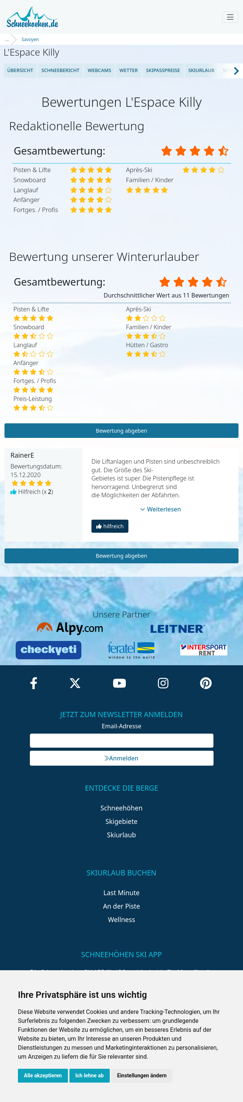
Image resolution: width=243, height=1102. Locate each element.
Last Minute (121, 892)
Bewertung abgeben (121, 430)
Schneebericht (60, 70)
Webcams (99, 70)
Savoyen (30, 39)
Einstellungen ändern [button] (142, 1075)
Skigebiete (122, 821)
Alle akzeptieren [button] (43, 1075)
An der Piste (121, 906)
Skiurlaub (201, 70)
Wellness (121, 919)
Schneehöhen (121, 807)
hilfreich (110, 526)
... (7, 39)
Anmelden (121, 758)
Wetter (128, 70)
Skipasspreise (163, 70)
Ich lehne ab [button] (89, 1075)
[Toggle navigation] (230, 17)
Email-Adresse (121, 726)
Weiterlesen (160, 509)
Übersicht (20, 70)
